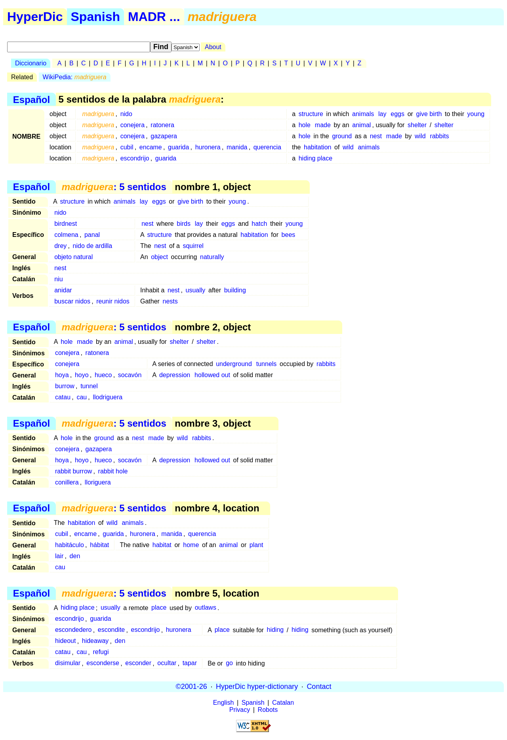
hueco (103, 375)
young (476, 114)
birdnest (65, 223)
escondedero (73, 630)
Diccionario (30, 63)
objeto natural (73, 257)
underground (234, 363)
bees (288, 234)
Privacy (239, 709)
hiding (275, 630)
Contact (319, 686)
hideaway (95, 641)
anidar (63, 290)
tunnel (89, 386)
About (213, 47)
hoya (62, 375)
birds (184, 223)
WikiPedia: (75, 77)
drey (60, 245)
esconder (138, 663)
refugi (101, 652)
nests (170, 301)
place (158, 608)
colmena (66, 234)
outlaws (205, 608)
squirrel (193, 245)
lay (382, 114)
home (191, 545)
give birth (429, 114)
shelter (417, 125)
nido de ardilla (92, 245)
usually (196, 290)
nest (376, 136)
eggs (397, 114)
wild (420, 136)
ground (342, 136)
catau (63, 397)
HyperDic (35, 17)
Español (31, 99)
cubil (126, 147)
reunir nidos (113, 301)
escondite (111, 630)
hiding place (315, 158)
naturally (212, 257)
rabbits (439, 136)
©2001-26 (191, 686)
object (159, 257)
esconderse (102, 663)
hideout (65, 641)
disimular (67, 663)
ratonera (162, 125)
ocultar (166, 663)
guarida (178, 147)
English (223, 702)
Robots (268, 709)
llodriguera (107, 397)
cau (81, 397)
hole (305, 125)
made (323, 125)
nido (126, 114)
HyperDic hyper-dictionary (257, 686)
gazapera (164, 136)
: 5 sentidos (114, 186)
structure (311, 114)
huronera (208, 147)
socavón (130, 375)
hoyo (82, 375)
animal (361, 125)
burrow (64, 386)
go (229, 663)
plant (256, 545)
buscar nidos (72, 301)
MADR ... (154, 17)
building (235, 290)
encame (150, 147)
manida (237, 147)
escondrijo (134, 158)
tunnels (266, 363)
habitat (162, 545)
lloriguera (98, 482)
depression (174, 375)
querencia (267, 147)
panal (92, 234)
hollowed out (212, 375)
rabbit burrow (73, 471)
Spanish (95, 17)
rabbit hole (113, 471)
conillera (67, 482)
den (75, 556)
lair (59, 556)
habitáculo (69, 545)
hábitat (99, 545)
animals (363, 114)
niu (58, 279)
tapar (190, 663)
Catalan (283, 702)
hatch (259, 223)
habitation (317, 147)
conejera (132, 125)
